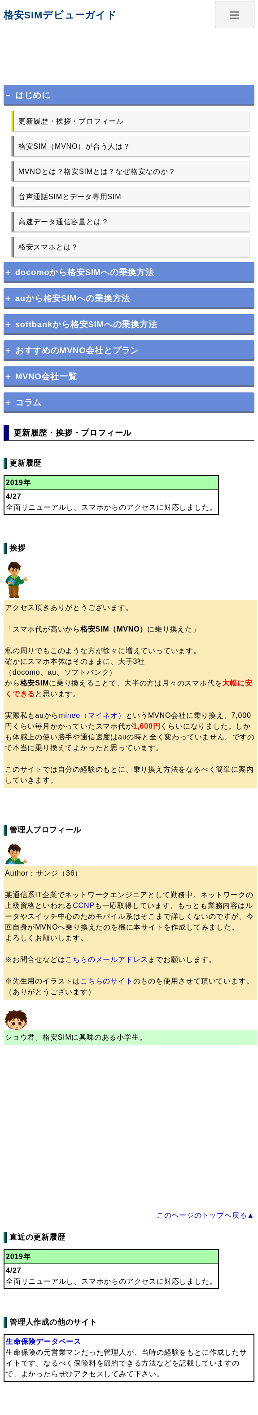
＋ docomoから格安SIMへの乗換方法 (79, 272)
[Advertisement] (129, 52)
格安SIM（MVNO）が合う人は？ (74, 146)
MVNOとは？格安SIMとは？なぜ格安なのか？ (97, 171)
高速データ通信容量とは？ (63, 222)
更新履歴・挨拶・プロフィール (71, 121)
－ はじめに (27, 95)
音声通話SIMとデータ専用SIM (70, 196)
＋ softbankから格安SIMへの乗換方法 (80, 324)
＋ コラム (23, 402)
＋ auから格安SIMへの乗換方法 (67, 298)
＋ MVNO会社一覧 (40, 376)
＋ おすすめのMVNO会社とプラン (71, 350)
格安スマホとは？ (48, 247)
